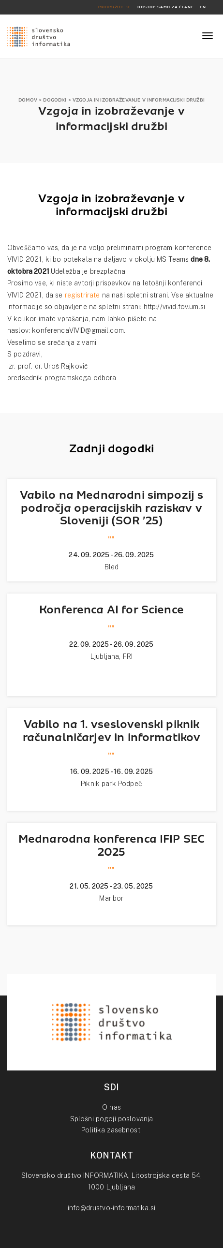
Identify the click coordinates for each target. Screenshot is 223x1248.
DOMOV (27, 100)
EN (203, 7)
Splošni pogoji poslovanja (111, 1119)
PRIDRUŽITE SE (115, 7)
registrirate (82, 295)
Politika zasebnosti (111, 1130)
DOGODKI (54, 100)
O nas (111, 1107)
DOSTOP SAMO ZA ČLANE (165, 7)
